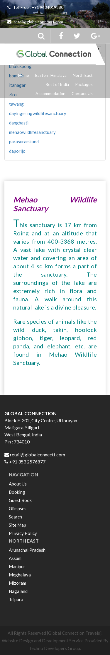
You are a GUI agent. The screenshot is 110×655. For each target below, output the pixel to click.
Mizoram (17, 583)
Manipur (17, 566)
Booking (17, 492)
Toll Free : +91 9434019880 (35, 7)
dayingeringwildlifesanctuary (37, 113)
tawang (16, 104)
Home (23, 75)
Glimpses (17, 508)
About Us (18, 483)
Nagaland (18, 591)
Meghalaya (20, 574)
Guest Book (20, 500)
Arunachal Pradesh (27, 550)
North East (83, 75)
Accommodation (50, 93)
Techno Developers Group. (55, 648)
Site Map (17, 525)
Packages (84, 84)
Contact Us (82, 93)
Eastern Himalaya (51, 75)
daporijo (17, 151)
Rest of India (57, 84)
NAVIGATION (23, 474)
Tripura (16, 599)
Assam (15, 558)
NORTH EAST (24, 540)
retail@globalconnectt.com (35, 21)
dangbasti (18, 122)
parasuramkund (24, 141)
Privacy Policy (23, 533)
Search (15, 516)
